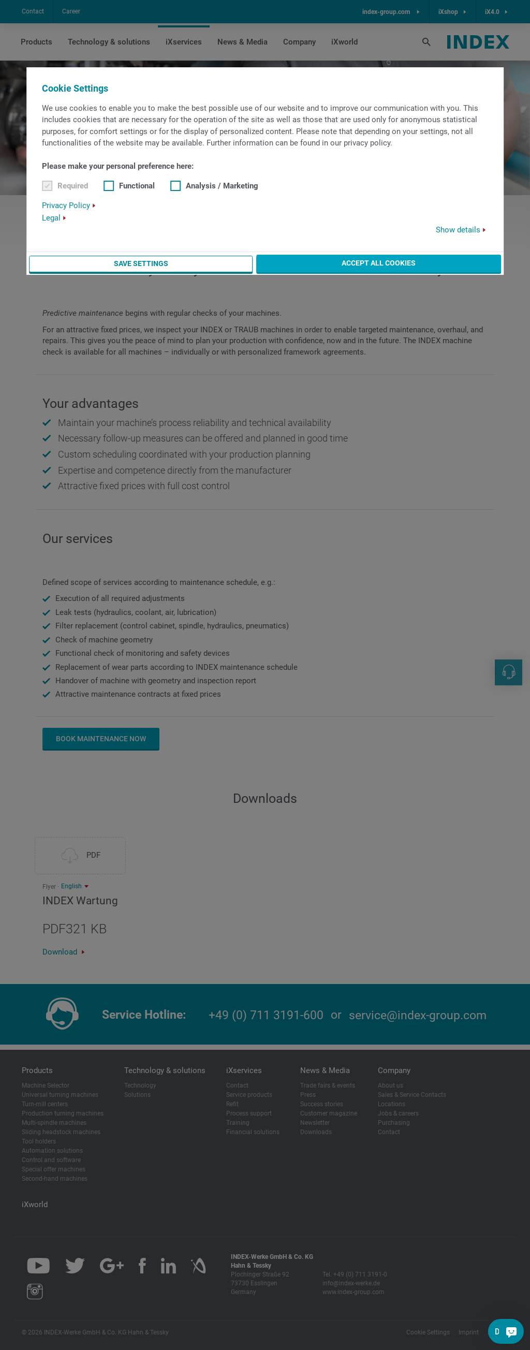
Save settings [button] (141, 263)
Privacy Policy (66, 205)
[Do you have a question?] (511, 1331)
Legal (51, 218)
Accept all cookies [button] (379, 263)
